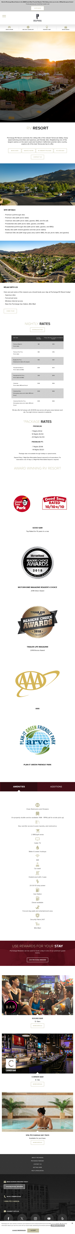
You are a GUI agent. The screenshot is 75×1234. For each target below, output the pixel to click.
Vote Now (37, 8)
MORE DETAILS (37, 1026)
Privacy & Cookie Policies (57, 1226)
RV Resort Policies (44, 151)
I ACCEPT (33, 1230)
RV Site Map (60, 151)
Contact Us (37, 157)
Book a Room (9, 29)
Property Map (47, 29)
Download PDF (37, 330)
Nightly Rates (28, 151)
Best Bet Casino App (28, 29)
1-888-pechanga (11, 1201)
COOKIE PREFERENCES (19, 1230)
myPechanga (65, 29)
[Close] (72, 1223)
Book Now (14, 151)
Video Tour (10, 311)
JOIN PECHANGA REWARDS (37, 960)
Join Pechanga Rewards (14, 1187)
